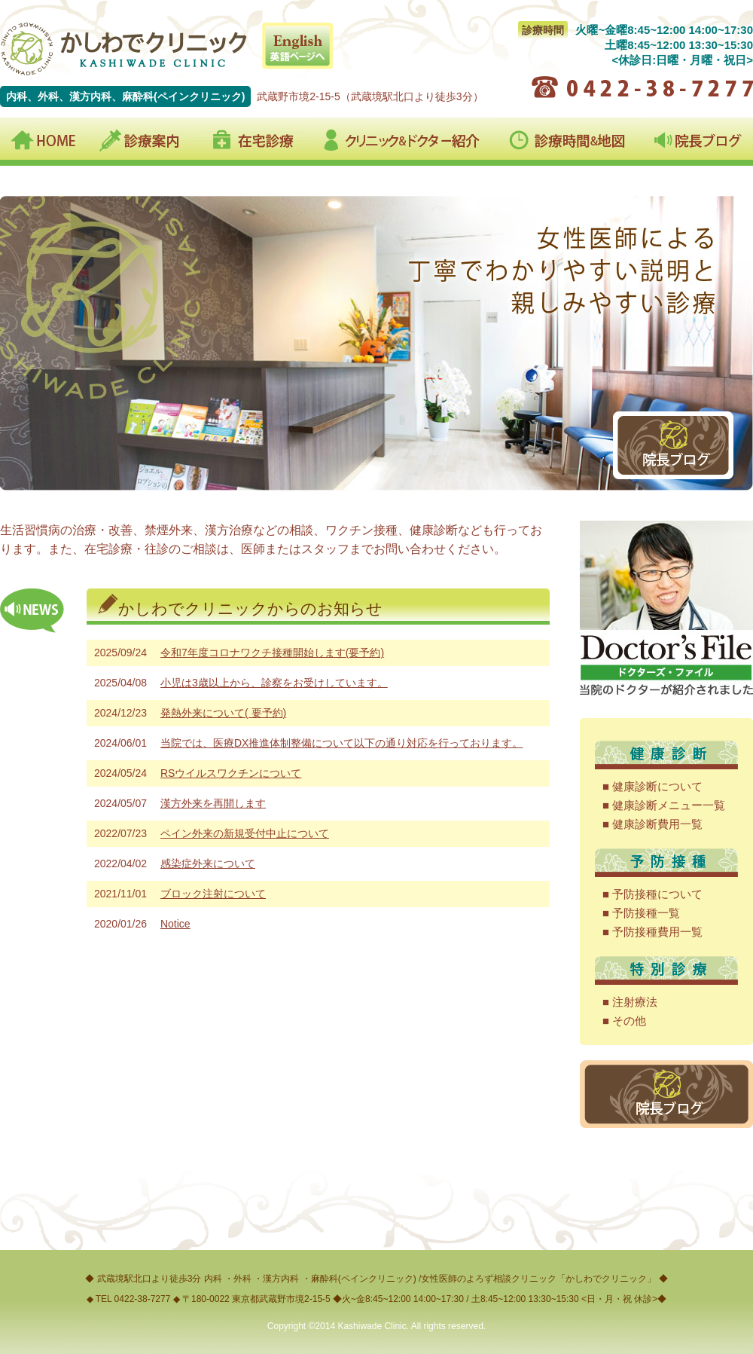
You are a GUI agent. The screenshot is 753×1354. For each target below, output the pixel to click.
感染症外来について (207, 863)
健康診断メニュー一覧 (668, 805)
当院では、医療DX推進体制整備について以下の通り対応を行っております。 (341, 743)
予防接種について (657, 894)
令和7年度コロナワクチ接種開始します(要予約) (272, 652)
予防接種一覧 (646, 912)
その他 (629, 1020)
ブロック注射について (213, 894)
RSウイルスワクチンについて (230, 773)
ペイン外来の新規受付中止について (244, 833)
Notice (175, 924)
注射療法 (634, 1001)
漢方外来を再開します (213, 803)
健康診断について (657, 786)
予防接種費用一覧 (657, 931)
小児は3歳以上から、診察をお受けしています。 (274, 683)
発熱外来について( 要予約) (223, 713)
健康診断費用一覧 (657, 824)
